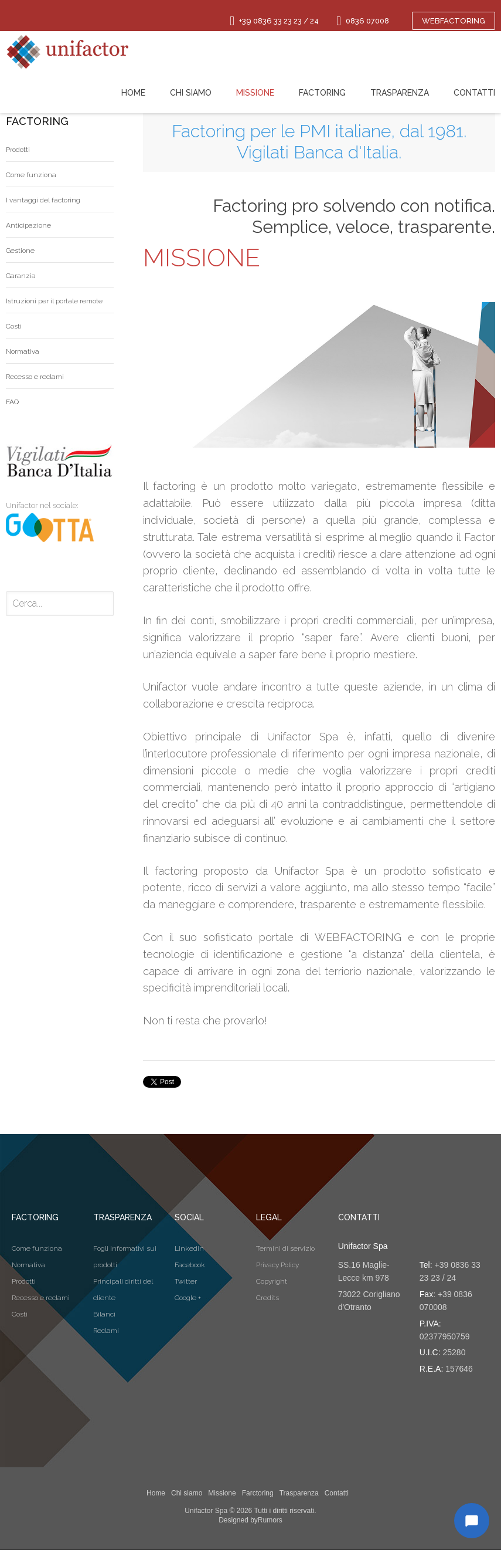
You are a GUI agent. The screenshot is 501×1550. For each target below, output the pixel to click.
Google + (188, 1298)
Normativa (22, 351)
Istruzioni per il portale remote (54, 301)
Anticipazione (28, 225)
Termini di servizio (285, 1248)
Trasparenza (299, 1493)
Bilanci (104, 1314)
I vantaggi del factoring (43, 200)
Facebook (190, 1265)
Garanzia (21, 276)
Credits (267, 1298)
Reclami (106, 1330)
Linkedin (189, 1248)
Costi (14, 326)
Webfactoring (453, 20)
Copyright (271, 1281)
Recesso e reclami (35, 377)
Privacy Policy (277, 1265)
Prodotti (18, 149)
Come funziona (31, 175)
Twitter (186, 1281)
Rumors (270, 1520)
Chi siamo (186, 1493)
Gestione (20, 250)
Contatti (337, 1493)
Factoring (322, 92)
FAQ (12, 402)
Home (155, 1493)
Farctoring (258, 1493)
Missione (222, 1493)
